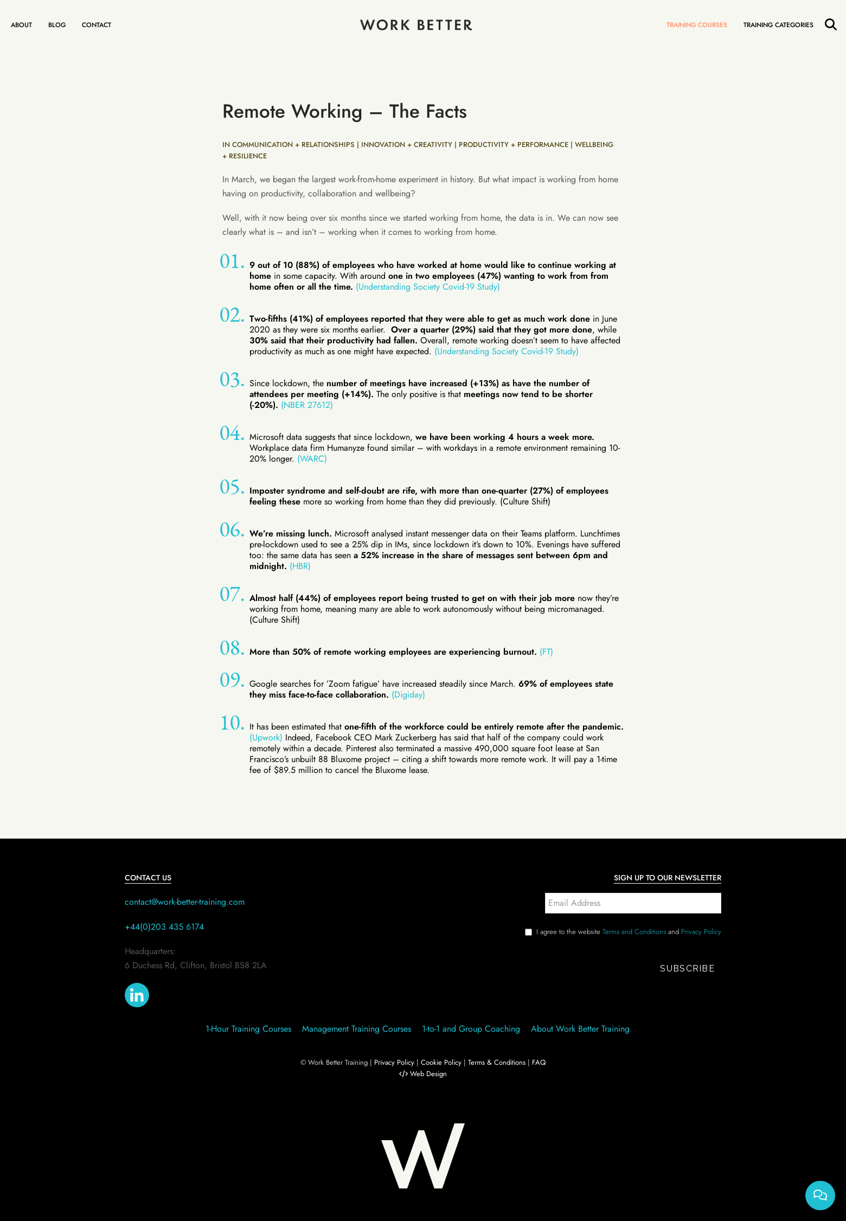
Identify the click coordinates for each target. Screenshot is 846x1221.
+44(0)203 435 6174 (164, 926)
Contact (96, 25)
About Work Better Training (580, 1028)
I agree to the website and (628, 931)
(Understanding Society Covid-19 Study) (428, 286)
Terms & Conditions (496, 1062)
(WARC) (312, 458)
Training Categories (778, 25)
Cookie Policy (441, 1062)
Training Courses (696, 25)
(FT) (546, 651)
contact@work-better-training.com (185, 902)
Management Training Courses (356, 1028)
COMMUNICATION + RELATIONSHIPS (293, 144)
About (21, 25)
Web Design (428, 1074)
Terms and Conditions (634, 931)
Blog (57, 25)
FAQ (539, 1062)
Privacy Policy (701, 931)
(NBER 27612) (307, 405)
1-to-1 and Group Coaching (471, 1028)
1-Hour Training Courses (248, 1028)
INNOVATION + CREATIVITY (406, 144)
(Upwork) (266, 737)
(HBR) (300, 566)
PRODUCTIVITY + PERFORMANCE (513, 144)
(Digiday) (408, 694)
